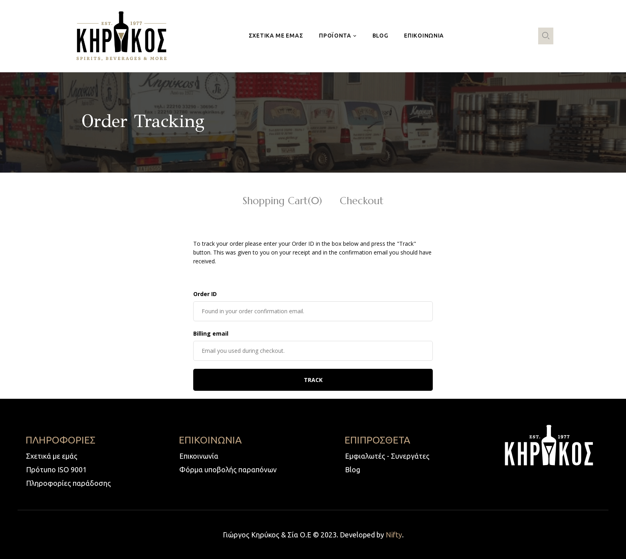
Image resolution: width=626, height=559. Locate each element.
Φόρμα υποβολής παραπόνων (228, 469)
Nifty (394, 535)
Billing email (210, 333)
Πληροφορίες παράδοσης (68, 483)
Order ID (205, 294)
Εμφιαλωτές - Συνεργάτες (387, 456)
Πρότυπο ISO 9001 (56, 469)
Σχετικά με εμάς (51, 456)
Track (313, 380)
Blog (352, 469)
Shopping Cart (282, 202)
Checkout (362, 202)
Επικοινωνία (198, 456)
